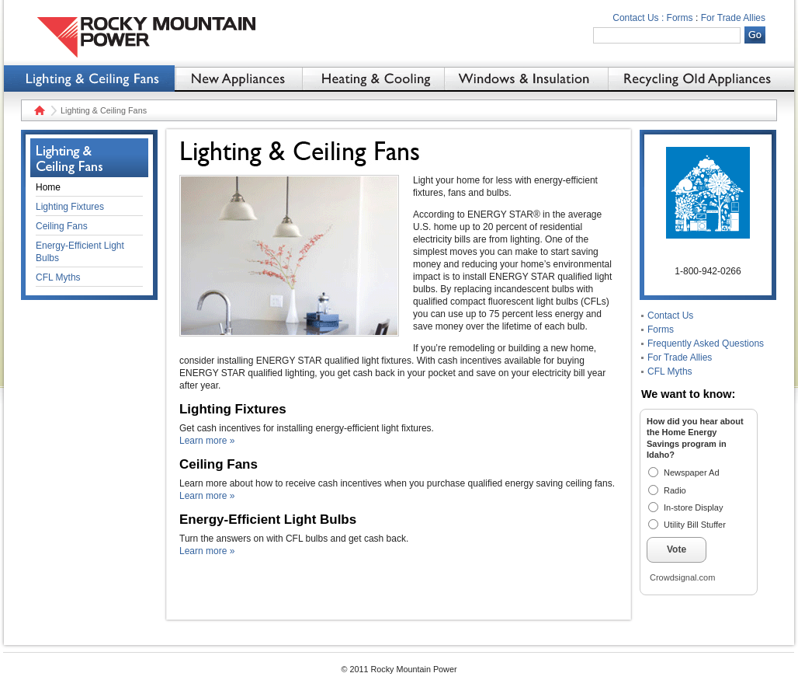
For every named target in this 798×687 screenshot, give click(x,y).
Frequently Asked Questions (705, 343)
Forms (680, 17)
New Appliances (238, 78)
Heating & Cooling (373, 78)
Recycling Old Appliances (701, 78)
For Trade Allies (733, 17)
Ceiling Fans (62, 226)
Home (38, 110)
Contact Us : (638, 17)
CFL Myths (669, 371)
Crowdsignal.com (682, 577)
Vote (676, 549)
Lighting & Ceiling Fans (89, 78)
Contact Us (670, 315)
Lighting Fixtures (70, 206)
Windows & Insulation (526, 78)
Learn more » (206, 440)
